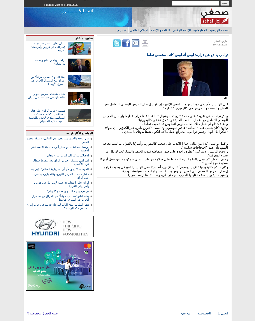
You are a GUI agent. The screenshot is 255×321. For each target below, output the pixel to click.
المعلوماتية (200, 30)
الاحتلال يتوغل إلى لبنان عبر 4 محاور (68, 155)
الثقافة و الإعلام (160, 30)
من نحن (186, 313)
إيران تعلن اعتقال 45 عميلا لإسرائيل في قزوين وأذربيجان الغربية (48, 47)
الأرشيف (121, 30)
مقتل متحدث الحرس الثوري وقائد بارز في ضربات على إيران (46, 95)
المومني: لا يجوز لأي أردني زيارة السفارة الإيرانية (60, 169)
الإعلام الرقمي (181, 30)
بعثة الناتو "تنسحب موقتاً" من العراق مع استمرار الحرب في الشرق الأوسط (48, 80)
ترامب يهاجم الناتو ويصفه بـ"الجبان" (68, 191)
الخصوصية (204, 313)
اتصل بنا (223, 313)
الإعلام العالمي (139, 30)
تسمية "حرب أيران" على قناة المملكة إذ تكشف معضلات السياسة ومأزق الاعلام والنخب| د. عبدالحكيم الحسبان (47, 116)
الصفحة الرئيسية (219, 30)
